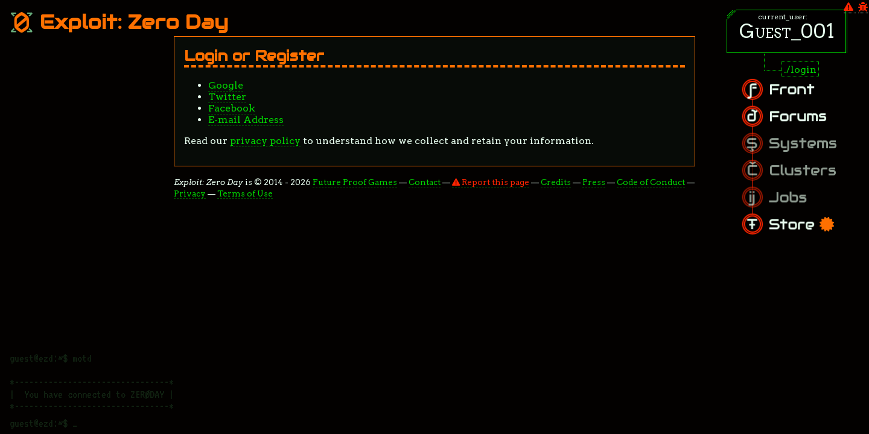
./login (800, 69)
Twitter (227, 96)
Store (811, 217)
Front (803, 97)
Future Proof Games (355, 182)
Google (225, 85)
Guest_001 (787, 31)
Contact (425, 182)
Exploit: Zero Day (119, 22)
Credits (556, 182)
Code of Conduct (651, 182)
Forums (808, 119)
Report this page (490, 182)
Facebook (231, 108)
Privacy (190, 193)
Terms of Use (245, 193)
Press (593, 182)
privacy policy (265, 140)
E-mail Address (246, 119)
